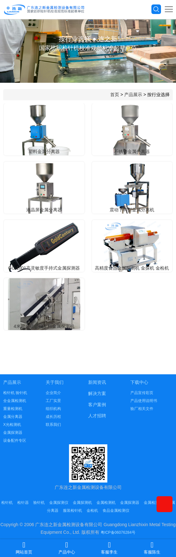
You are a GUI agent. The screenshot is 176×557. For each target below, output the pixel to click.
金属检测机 (106, 502)
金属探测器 (12, 432)
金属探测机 (82, 502)
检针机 (7, 502)
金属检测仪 (153, 502)
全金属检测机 (14, 400)
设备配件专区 (14, 440)
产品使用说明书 (143, 400)
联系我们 (53, 424)
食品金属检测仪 (116, 510)
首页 (114, 94)
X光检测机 (12, 424)
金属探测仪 (58, 502)
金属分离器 (12, 416)
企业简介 (53, 393)
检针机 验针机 (15, 393)
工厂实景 (53, 400)
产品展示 (133, 94)
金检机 (92, 510)
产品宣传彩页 (141, 393)
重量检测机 (12, 408)
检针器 (23, 502)
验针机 (39, 502)
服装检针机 (72, 510)
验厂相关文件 (141, 408)
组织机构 (53, 408)
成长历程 (53, 416)
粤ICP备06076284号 (118, 532)
